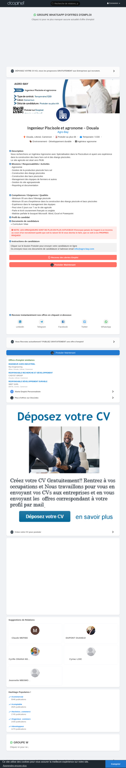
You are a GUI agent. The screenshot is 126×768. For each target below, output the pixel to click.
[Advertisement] (63, 43)
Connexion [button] (113, 3)
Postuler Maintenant (63, 265)
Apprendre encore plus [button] (15, 765)
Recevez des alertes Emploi (63, 257)
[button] (65, 3)
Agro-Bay (62, 132)
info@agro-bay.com (84, 249)
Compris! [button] (115, 764)
